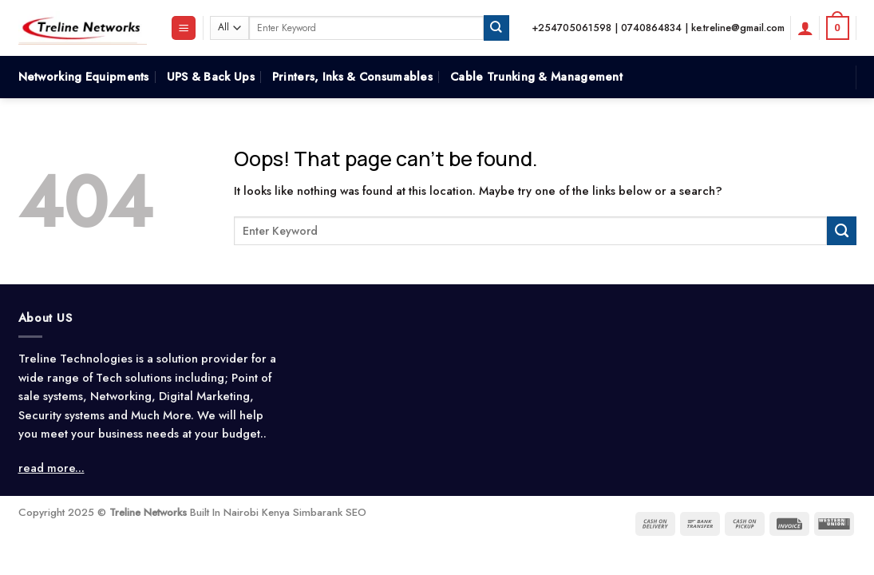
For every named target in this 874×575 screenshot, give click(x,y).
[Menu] (184, 28)
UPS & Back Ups (211, 76)
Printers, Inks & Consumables (352, 76)
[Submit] (496, 27)
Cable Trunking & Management (536, 76)
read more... (51, 468)
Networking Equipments (83, 76)
